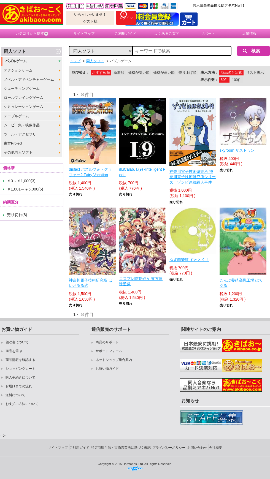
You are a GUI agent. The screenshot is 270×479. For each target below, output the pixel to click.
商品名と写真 (231, 72)
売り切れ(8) (17, 215)
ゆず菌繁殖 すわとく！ (189, 259)
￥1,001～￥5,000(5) (25, 189)
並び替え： (81, 72)
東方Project (13, 143)
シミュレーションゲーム (23, 107)
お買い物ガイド (107, 369)
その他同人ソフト (18, 152)
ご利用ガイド (125, 33)
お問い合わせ (197, 447)
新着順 (119, 72)
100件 (236, 80)
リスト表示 (255, 72)
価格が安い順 (139, 72)
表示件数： (209, 80)
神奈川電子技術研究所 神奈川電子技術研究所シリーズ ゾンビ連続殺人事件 (192, 176)
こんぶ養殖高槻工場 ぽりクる (241, 283)
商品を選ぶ (14, 351)
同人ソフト (15, 51)
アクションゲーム (18, 70)
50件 (224, 80)
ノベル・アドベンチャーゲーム (29, 79)
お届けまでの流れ (19, 386)
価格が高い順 (164, 72)
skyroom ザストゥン (237, 150)
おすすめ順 (101, 72)
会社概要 (215, 447)
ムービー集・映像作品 (22, 125)
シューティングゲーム (22, 88)
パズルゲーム (16, 61)
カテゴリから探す (31, 33)
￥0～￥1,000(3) (21, 181)
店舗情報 (249, 33)
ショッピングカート (20, 369)
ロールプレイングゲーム (23, 98)
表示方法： (209, 72)
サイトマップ (84, 33)
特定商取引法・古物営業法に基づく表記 (121, 447)
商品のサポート (107, 342)
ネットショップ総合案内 (114, 360)
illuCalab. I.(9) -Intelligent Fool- (142, 172)
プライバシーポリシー (168, 447)
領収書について (17, 342)
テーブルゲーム (16, 116)
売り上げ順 (187, 72)
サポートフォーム (109, 351)
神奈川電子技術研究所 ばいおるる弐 (90, 283)
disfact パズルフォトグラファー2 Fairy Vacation (90, 172)
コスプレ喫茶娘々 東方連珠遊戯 (141, 281)
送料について (15, 395)
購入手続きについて (20, 377)
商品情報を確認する (20, 360)
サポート (208, 33)
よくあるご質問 (166, 33)
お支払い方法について (22, 404)
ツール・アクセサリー (22, 134)
